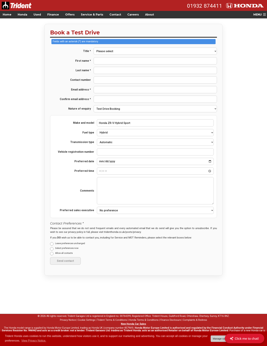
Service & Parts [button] (92, 14)
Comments (87, 188)
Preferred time (84, 170)
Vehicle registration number (76, 152)
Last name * (83, 70)
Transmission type (82, 142)
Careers (133, 14)
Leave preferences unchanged (70, 240)
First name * (83, 60)
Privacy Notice (68, 317)
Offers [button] (70, 14)
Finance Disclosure (170, 317)
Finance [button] (53, 14)
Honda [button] (22, 14)
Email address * (81, 89)
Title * (87, 51)
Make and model (83, 123)
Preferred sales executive (77, 208)
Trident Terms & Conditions (112, 317)
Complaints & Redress (195, 317)
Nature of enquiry (79, 108)
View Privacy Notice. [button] (33, 340)
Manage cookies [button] (222, 338)
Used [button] (37, 14)
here (73, 330)
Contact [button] (115, 14)
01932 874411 (204, 6)
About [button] (149, 14)
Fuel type (88, 132)
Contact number (80, 80)
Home (7, 14)
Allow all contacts (64, 250)
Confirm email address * (75, 99)
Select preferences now (66, 245)
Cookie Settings (86, 317)
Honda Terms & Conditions (144, 317)
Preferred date (84, 160)
